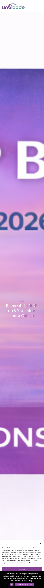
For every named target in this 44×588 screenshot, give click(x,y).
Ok (12, 584)
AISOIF (21, 301)
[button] (40, 543)
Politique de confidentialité (24, 584)
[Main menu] (40, 6)
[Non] (41, 579)
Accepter (22, 569)
